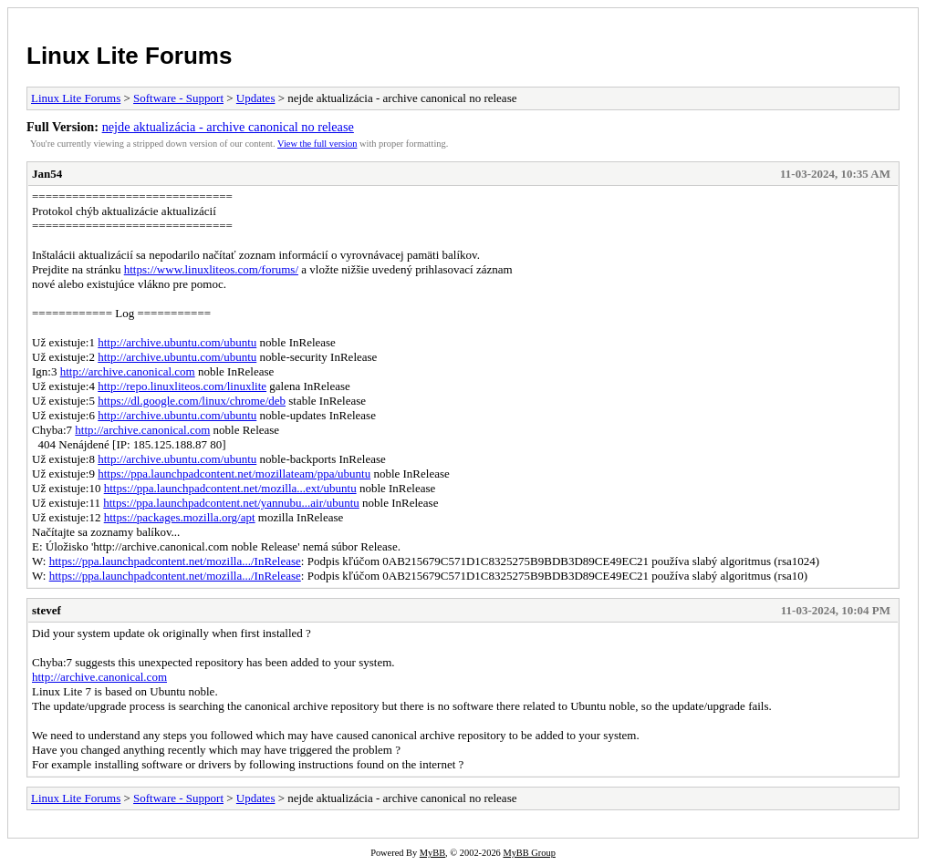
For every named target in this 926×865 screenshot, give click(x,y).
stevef (46, 610)
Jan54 (47, 173)
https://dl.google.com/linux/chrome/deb (192, 400)
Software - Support (178, 98)
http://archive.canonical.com (127, 371)
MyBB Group (529, 853)
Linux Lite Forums (129, 55)
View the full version (317, 144)
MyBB (432, 853)
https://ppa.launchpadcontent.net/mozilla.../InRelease (175, 561)
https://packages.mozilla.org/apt (179, 517)
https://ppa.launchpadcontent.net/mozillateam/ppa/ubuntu (234, 473)
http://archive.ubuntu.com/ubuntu (177, 342)
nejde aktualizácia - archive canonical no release (228, 126)
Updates (256, 98)
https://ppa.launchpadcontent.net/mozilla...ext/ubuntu (230, 488)
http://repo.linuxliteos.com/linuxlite (182, 386)
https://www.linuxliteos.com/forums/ (211, 269)
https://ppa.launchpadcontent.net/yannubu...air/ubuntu (231, 503)
